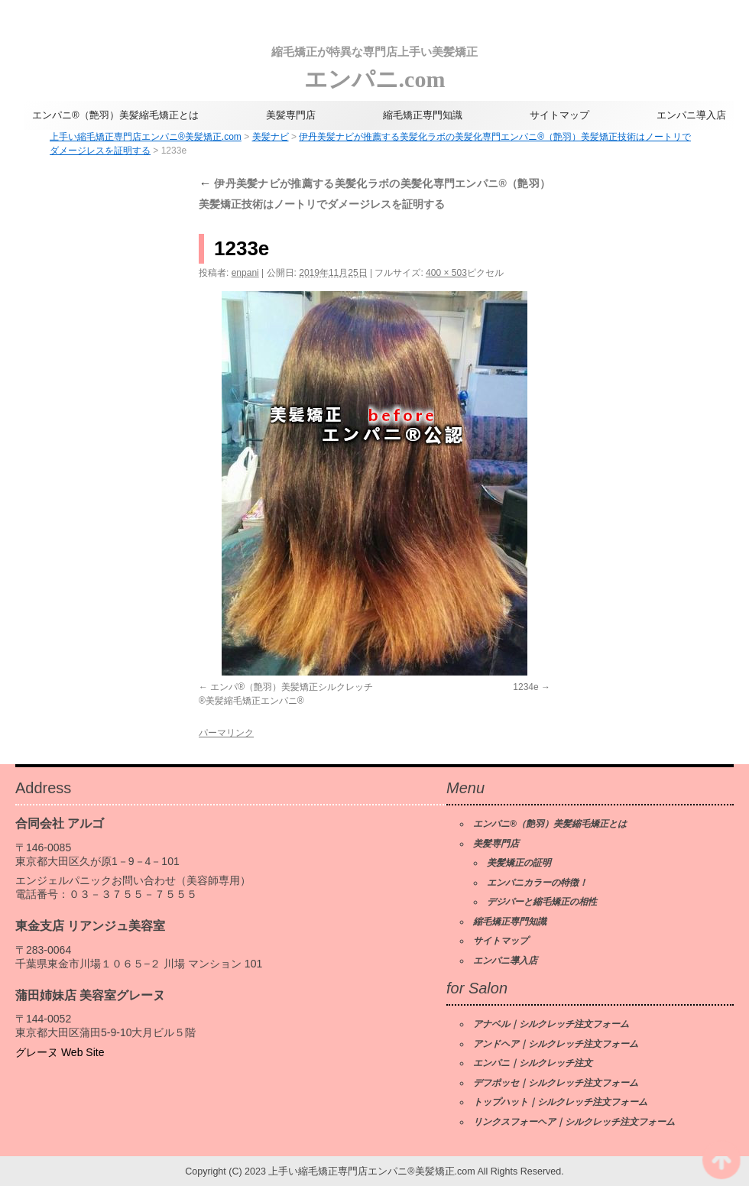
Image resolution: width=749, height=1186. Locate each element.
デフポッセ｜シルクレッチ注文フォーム (555, 1082)
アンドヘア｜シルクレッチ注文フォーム (555, 1044)
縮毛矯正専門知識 (422, 115)
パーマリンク (226, 732)
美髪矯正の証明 (519, 862)
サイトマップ (559, 115)
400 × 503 (446, 272)
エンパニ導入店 (691, 115)
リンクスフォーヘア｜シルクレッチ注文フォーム (574, 1121)
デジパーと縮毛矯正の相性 (542, 901)
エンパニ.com (374, 65)
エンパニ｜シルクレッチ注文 (532, 1063)
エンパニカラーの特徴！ (537, 882)
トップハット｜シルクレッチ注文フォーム (560, 1102)
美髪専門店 (291, 115)
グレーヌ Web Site (59, 1052)
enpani (245, 272)
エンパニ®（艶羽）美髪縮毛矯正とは (115, 115)
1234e (525, 687)
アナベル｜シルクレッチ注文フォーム (551, 1024)
